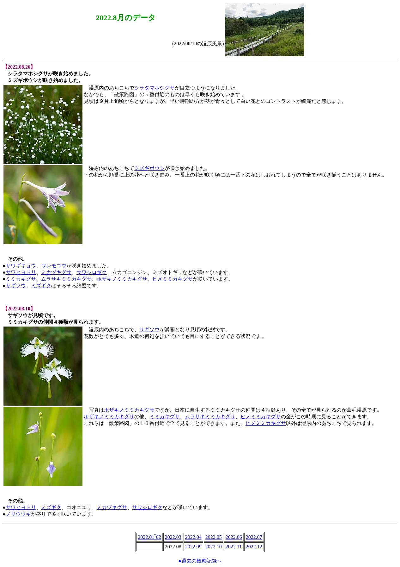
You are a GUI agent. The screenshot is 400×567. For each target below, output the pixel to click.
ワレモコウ (53, 265)
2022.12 (254, 546)
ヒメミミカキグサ (172, 279)
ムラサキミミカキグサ (66, 279)
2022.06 (234, 537)
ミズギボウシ (149, 168)
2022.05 (213, 537)
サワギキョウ (21, 265)
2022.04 (193, 537)
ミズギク (41, 285)
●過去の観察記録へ (200, 561)
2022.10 (213, 546)
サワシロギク (91, 272)
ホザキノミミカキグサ (122, 279)
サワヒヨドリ (21, 272)
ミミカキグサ (21, 279)
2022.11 (234, 546)
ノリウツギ (18, 514)
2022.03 (173, 537)
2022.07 (254, 537)
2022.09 (193, 546)
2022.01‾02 (149, 537)
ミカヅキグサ (56, 272)
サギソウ (16, 285)
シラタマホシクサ (154, 87)
